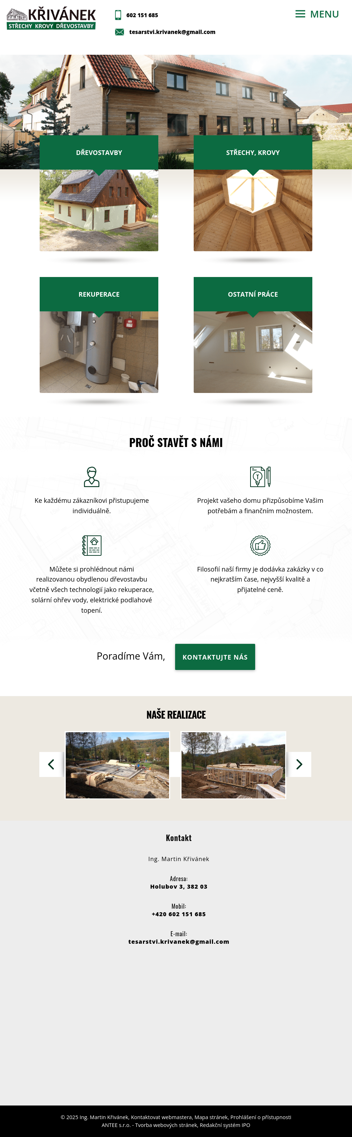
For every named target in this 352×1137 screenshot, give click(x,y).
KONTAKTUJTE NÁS (215, 657)
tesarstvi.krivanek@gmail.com (172, 31)
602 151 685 (142, 15)
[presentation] (51, 764)
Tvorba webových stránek (166, 1124)
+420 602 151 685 (179, 914)
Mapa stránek (211, 1117)
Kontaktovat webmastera (161, 1117)
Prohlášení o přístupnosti (260, 1117)
